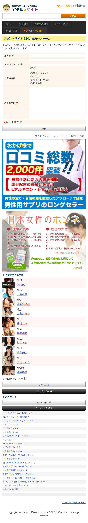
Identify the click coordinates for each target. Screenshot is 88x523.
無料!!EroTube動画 (10, 489)
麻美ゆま (22, 372)
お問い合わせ (77, 136)
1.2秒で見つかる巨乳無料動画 (15, 485)
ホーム (9, 24)
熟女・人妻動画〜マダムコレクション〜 (20, 455)
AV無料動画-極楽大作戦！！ (15, 443)
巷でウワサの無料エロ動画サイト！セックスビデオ (25, 481)
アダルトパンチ (9, 440)
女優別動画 (11, 31)
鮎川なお (22, 323)
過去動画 (23, 24)
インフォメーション (33, 31)
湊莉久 (21, 284)
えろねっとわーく (10, 424)
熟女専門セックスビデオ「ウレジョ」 (19, 474)
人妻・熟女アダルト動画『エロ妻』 (18, 466)
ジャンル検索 (61, 24)
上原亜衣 (22, 294)
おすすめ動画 (41, 24)
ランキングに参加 (44, 408)
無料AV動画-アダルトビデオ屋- (16, 436)
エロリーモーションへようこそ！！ (18, 421)
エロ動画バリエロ (10, 432)
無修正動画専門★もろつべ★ (15, 470)
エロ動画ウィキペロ (11, 459)
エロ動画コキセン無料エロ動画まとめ (19, 478)
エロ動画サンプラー (11, 428)
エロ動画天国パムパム (12, 451)
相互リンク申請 (44, 403)
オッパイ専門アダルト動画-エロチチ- (19, 413)
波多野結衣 (23, 304)
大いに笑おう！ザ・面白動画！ (16, 417)
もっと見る (44, 384)
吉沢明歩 (22, 333)
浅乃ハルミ (23, 362)
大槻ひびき (23, 313)
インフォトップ (59, 136)
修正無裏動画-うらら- (12, 447)
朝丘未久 (22, 352)
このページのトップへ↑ (74, 502)
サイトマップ (42, 136)
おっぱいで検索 (44, 391)
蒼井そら (22, 342)
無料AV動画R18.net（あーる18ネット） (19, 462)
